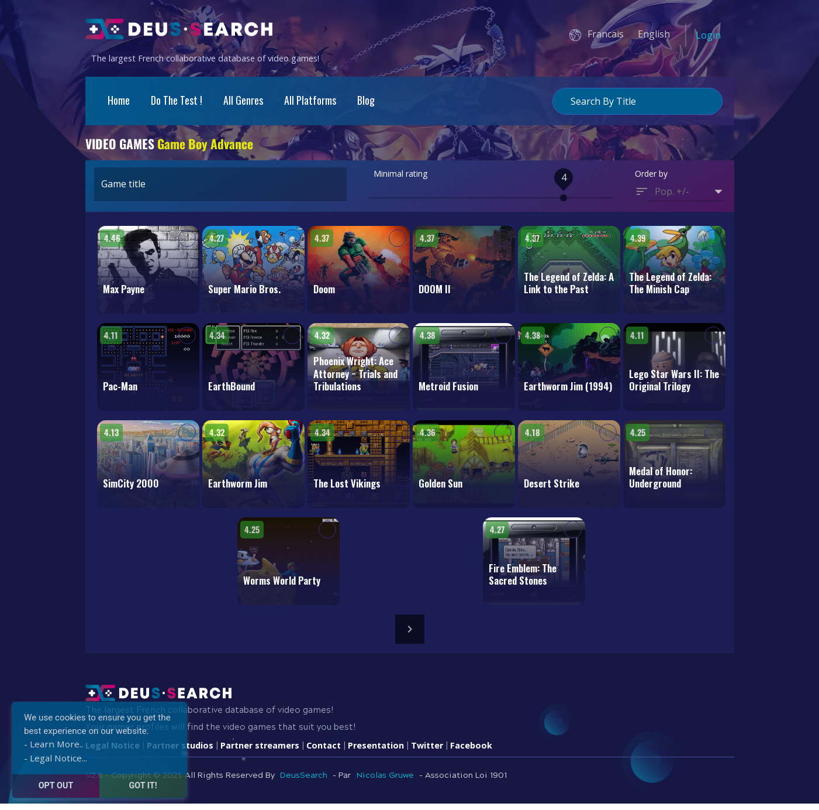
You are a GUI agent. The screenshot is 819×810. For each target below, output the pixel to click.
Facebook (471, 751)
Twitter (427, 751)
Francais (606, 34)
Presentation (376, 751)
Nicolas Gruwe (385, 782)
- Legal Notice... (55, 758)
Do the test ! (176, 100)
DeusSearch (303, 782)
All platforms (310, 100)
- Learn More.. (53, 744)
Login (708, 35)
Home (119, 100)
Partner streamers (259, 751)
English (654, 34)
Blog (366, 100)
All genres (243, 100)
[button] (687, 197)
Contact (323, 751)
